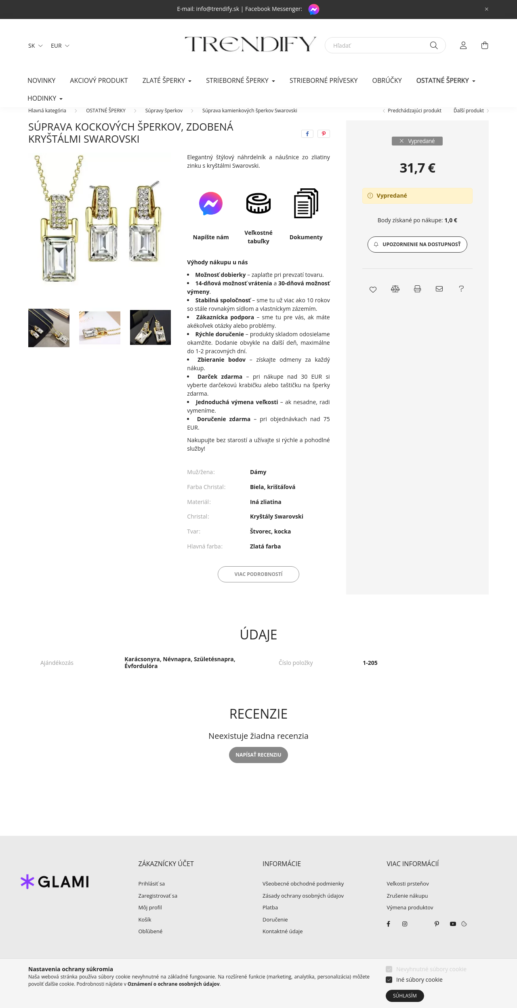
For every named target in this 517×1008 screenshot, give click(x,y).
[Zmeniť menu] (58, 45)
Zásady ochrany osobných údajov (303, 908)
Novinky (41, 80)
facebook (388, 936)
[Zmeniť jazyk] (33, 45)
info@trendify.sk (218, 9)
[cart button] (485, 45)
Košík (145, 932)
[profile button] (464, 45)
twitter (421, 936)
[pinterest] (323, 146)
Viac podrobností (258, 586)
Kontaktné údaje (283, 944)
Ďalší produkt (469, 122)
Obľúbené (151, 944)
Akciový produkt (99, 80)
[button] (417, 257)
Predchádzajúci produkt (414, 122)
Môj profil (150, 920)
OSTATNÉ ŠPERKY (105, 122)
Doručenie (275, 932)
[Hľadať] (385, 45)
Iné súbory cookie (419, 979)
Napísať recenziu (258, 766)
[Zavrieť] (487, 9)
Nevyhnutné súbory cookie (431, 969)
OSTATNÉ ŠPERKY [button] (443, 80)
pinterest (437, 936)
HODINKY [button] (42, 98)
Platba (270, 920)
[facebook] (307, 146)
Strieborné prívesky (323, 80)
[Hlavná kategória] (47, 122)
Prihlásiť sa (152, 896)
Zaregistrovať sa (158, 908)
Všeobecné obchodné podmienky (303, 896)
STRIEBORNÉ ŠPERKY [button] (238, 80)
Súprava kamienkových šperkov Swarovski (249, 122)
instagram (405, 936)
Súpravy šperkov (164, 122)
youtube (453, 936)
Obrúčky (387, 80)
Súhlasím (405, 995)
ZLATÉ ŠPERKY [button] (165, 80)
